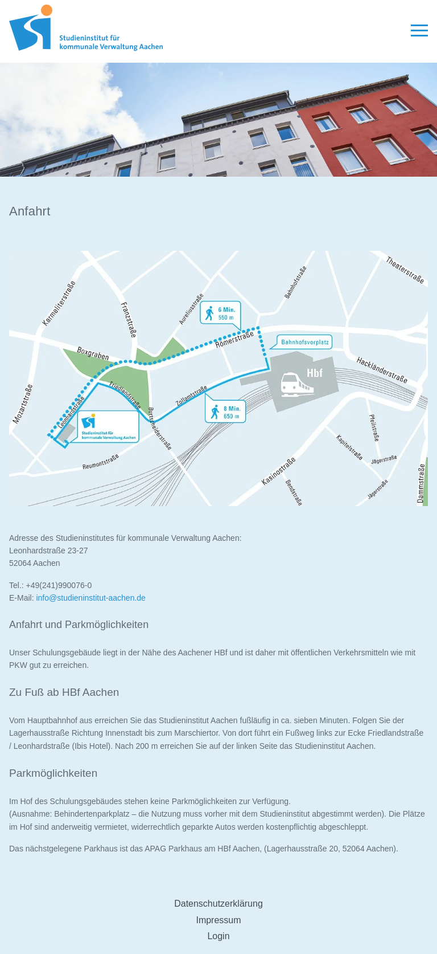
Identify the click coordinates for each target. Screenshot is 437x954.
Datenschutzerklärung (218, 903)
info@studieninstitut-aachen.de (90, 597)
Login (218, 936)
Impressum (218, 920)
